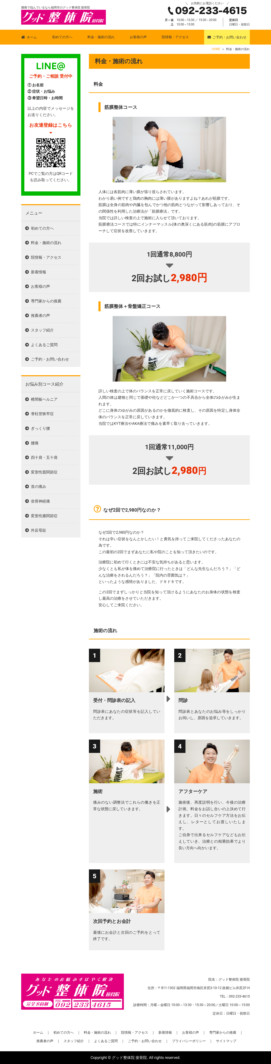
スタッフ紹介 (42, 330)
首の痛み (38, 486)
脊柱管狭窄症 (42, 413)
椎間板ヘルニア (44, 399)
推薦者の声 (40, 315)
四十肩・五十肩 (44, 457)
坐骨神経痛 (40, 501)
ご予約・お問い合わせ (229, 37)
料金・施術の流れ (101, 37)
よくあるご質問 (44, 345)
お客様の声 (138, 37)
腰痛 (35, 443)
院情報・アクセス (175, 37)
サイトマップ (226, 1041)
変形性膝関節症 (44, 516)
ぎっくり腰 (40, 428)
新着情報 (38, 272)
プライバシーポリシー (189, 1041)
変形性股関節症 (44, 472)
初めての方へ (62, 37)
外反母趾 (38, 530)
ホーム (32, 37)
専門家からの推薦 (46, 301)
